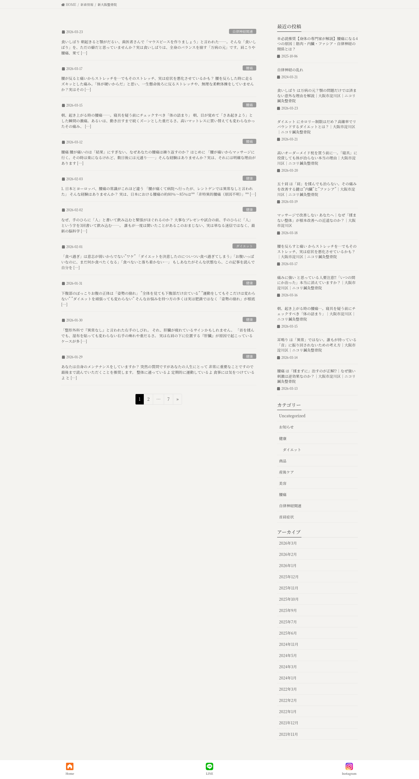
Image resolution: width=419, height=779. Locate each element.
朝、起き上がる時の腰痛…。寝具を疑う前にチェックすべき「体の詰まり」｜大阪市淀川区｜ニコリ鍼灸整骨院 (316, 313)
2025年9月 (288, 610)
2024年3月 (288, 666)
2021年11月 (288, 734)
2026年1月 (288, 565)
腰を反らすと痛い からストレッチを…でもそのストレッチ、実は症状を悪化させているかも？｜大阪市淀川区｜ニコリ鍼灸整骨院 (316, 251)
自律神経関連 (242, 31)
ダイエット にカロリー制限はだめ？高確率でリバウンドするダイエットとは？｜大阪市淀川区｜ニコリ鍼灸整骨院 (316, 127)
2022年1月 (288, 711)
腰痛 (249, 67)
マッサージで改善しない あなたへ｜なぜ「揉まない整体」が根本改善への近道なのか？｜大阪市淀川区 (316, 220)
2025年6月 (288, 633)
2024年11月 (288, 644)
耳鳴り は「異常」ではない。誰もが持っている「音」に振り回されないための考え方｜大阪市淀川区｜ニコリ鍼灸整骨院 (317, 345)
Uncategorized (292, 415)
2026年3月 (288, 543)
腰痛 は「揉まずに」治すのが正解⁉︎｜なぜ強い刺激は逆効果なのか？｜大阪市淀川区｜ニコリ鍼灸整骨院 (316, 376)
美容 (282, 483)
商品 (282, 460)
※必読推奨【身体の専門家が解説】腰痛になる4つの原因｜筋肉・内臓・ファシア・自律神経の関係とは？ (317, 44)
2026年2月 (288, 554)
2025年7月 (288, 621)
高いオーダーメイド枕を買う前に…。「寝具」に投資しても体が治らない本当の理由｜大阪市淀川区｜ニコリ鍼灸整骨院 (317, 158)
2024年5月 (288, 655)
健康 (249, 178)
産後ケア (286, 472)
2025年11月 (288, 588)
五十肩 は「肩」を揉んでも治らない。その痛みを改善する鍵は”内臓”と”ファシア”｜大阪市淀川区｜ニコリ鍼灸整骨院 (317, 189)
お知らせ (286, 427)
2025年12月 (289, 576)
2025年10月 (289, 599)
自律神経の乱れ (290, 69)
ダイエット (244, 246)
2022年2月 (288, 700)
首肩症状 (286, 517)
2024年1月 (288, 677)
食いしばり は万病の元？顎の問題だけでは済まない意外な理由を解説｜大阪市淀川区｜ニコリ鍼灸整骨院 (317, 95)
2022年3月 (288, 689)
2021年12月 (288, 722)
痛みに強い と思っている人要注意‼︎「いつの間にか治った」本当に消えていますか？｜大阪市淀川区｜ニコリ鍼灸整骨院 (316, 282)
